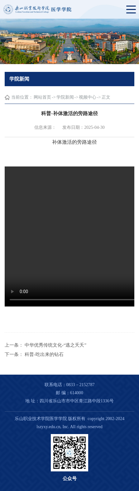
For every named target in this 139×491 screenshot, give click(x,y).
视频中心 (87, 97)
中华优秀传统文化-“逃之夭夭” (55, 345)
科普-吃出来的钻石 (44, 354)
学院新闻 (65, 97)
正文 (106, 97)
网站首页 (42, 97)
